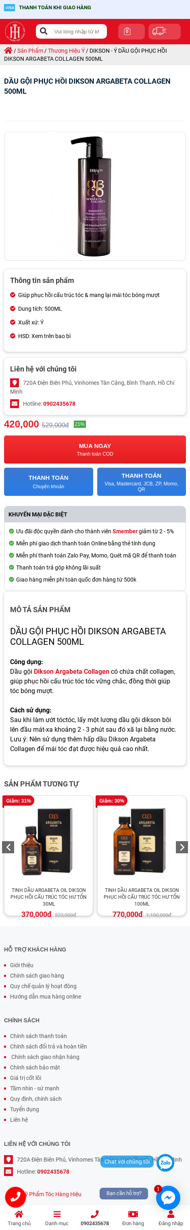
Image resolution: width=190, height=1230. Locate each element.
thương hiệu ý (66, 50)
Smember (125, 531)
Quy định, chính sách (36, 1099)
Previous (8, 847)
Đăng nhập (171, 1218)
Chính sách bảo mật (35, 1067)
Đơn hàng (133, 1218)
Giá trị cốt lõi (25, 1078)
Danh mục (57, 1218)
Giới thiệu (21, 965)
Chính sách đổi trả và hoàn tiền (48, 1046)
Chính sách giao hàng (37, 975)
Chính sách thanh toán (38, 1036)
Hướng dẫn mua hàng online (45, 996)
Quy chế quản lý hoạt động (43, 986)
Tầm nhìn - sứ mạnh (34, 1088)
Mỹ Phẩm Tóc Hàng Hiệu (50, 1194)
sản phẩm (30, 50)
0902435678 (94, 1218)
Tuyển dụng (24, 1109)
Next (182, 847)
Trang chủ (19, 1218)
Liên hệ (19, 1119)
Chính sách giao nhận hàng (44, 1057)
